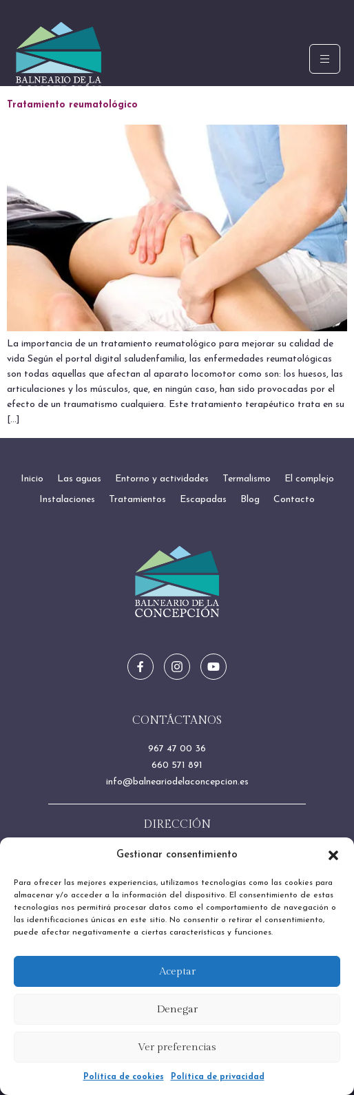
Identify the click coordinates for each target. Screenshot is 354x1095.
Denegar (177, 1009)
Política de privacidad (217, 1077)
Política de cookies (123, 1077)
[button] (333, 855)
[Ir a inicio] (177, 582)
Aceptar (177, 971)
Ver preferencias (177, 1047)
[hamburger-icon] (324, 59)
